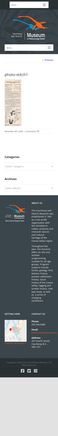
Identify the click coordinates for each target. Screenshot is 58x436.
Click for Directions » (15, 343)
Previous (49, 59)
